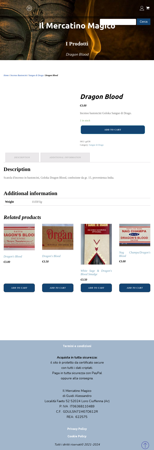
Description (22, 157)
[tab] (22, 157)
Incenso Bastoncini (18, 75)
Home (6, 75)
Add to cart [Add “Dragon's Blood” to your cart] (19, 288)
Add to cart (112, 129)
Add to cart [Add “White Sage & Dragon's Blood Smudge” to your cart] (96, 288)
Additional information (65, 157)
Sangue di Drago (36, 75)
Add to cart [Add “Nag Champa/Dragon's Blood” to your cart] (135, 288)
